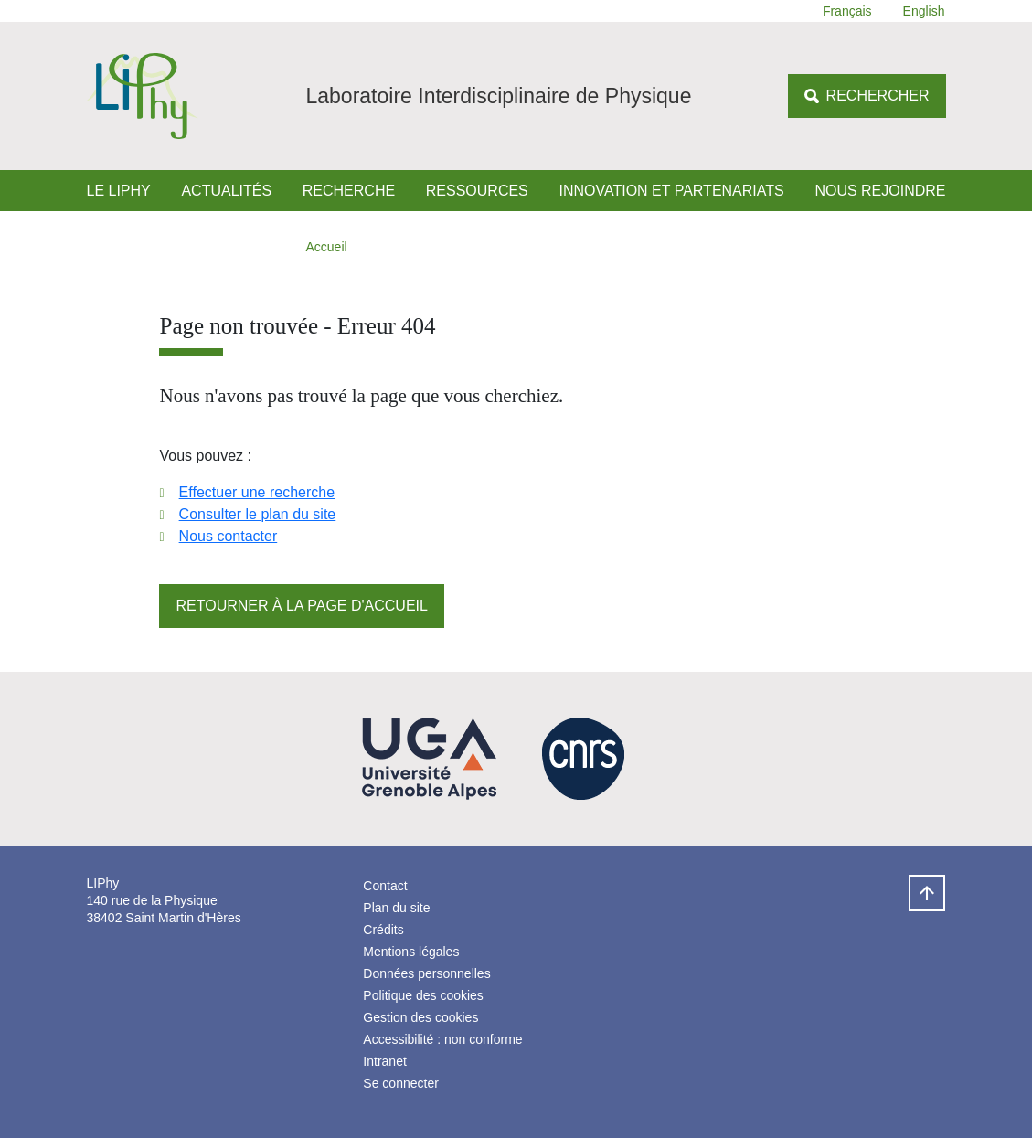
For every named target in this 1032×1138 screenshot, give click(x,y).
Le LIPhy (119, 190)
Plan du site (396, 907)
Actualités (226, 190)
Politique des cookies (423, 995)
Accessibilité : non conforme (442, 1039)
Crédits (383, 929)
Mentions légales (411, 951)
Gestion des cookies (420, 1017)
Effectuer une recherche (257, 492)
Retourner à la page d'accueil (301, 605)
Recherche (349, 190)
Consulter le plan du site (257, 514)
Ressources (477, 190)
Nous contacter (228, 536)
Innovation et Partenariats (671, 190)
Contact (385, 885)
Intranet (384, 1061)
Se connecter (401, 1083)
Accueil (326, 246)
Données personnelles (426, 973)
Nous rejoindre (879, 190)
